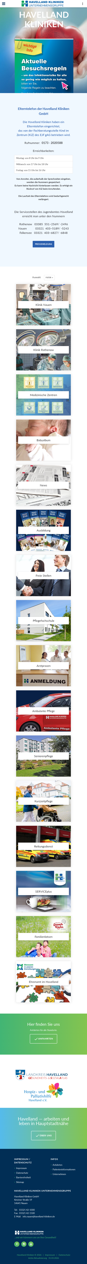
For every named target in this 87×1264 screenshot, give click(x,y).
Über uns (43, 1136)
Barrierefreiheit (23, 1177)
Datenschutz (22, 1172)
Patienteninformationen (64, 1169)
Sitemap (20, 1182)
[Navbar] (4, 4)
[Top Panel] (82, 4)
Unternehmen (59, 1174)
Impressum (21, 1168)
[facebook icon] (16, 1244)
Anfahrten (57, 1164)
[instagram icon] (23, 1244)
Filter (49, 278)
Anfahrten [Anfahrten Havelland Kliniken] (43, 1039)
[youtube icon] (30, 1244)
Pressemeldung (43, 244)
